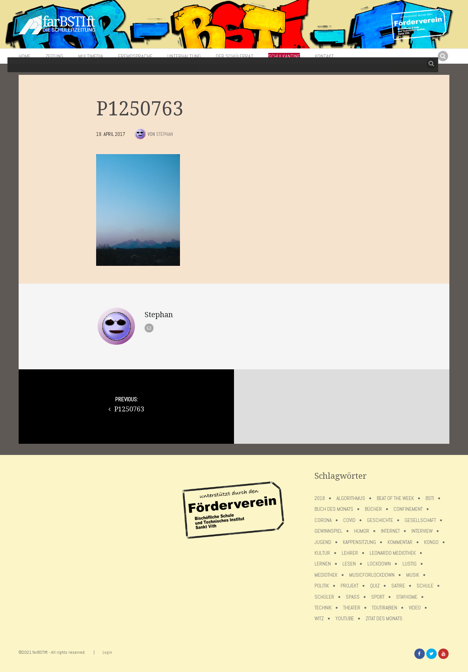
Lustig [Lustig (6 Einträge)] (409, 564)
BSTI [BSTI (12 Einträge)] (430, 498)
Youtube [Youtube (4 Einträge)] (344, 618)
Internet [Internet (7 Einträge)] (390, 531)
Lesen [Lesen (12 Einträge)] (349, 564)
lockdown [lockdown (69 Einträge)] (379, 564)
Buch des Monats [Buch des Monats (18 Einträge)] (333, 509)
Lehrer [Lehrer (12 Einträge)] (350, 553)
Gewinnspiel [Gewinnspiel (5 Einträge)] (328, 531)
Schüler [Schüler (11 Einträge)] (324, 597)
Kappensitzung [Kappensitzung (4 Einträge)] (359, 542)
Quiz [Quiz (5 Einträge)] (375, 586)
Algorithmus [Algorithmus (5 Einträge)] (350, 498)
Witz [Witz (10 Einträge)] (319, 618)
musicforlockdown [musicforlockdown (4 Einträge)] (372, 575)
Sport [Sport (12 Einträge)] (378, 597)
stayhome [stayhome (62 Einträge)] (406, 597)
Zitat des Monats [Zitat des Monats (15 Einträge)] (384, 618)
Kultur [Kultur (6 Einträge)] (322, 553)
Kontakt (324, 56)
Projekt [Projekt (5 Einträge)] (349, 586)
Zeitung (54, 56)
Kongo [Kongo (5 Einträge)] (431, 542)
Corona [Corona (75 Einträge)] (323, 520)
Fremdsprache (135, 56)
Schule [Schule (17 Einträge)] (425, 586)
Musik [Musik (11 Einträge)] (412, 575)
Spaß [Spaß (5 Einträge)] (353, 597)
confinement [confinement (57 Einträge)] (408, 509)
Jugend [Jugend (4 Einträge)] (322, 542)
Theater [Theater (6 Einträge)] (351, 608)
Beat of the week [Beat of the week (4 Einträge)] (395, 498)
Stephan (164, 134)
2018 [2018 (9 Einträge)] (319, 498)
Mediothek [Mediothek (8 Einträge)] (326, 575)
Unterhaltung (184, 56)
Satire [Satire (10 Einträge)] (398, 586)
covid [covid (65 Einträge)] (349, 520)
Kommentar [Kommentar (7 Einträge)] (400, 542)
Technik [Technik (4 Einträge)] (323, 608)
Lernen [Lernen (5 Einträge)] (322, 564)
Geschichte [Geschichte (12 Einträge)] (380, 520)
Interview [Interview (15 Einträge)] (422, 531)
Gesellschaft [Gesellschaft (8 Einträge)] (420, 520)
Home (25, 56)
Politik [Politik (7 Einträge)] (321, 586)
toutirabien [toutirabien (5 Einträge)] (384, 608)
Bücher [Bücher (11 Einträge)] (373, 509)
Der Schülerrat (234, 56)
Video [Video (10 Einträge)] (415, 608)
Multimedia (90, 56)
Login (107, 652)
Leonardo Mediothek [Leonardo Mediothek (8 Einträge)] (393, 553)
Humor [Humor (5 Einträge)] (361, 531)
